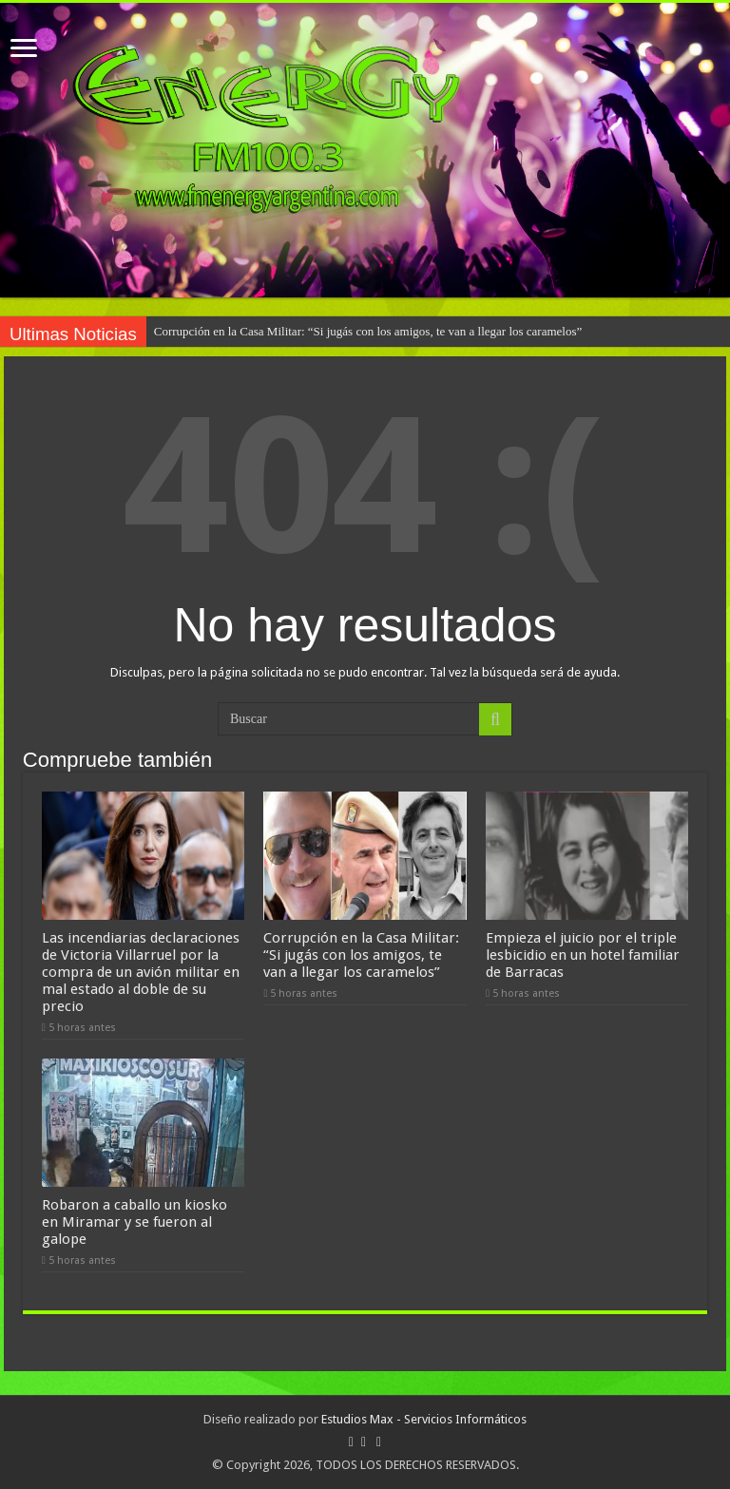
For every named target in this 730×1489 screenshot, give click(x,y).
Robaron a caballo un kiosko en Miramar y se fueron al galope (134, 1222)
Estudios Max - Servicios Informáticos (424, 1419)
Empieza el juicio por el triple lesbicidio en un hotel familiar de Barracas (583, 955)
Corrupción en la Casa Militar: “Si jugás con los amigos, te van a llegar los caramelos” (368, 331)
